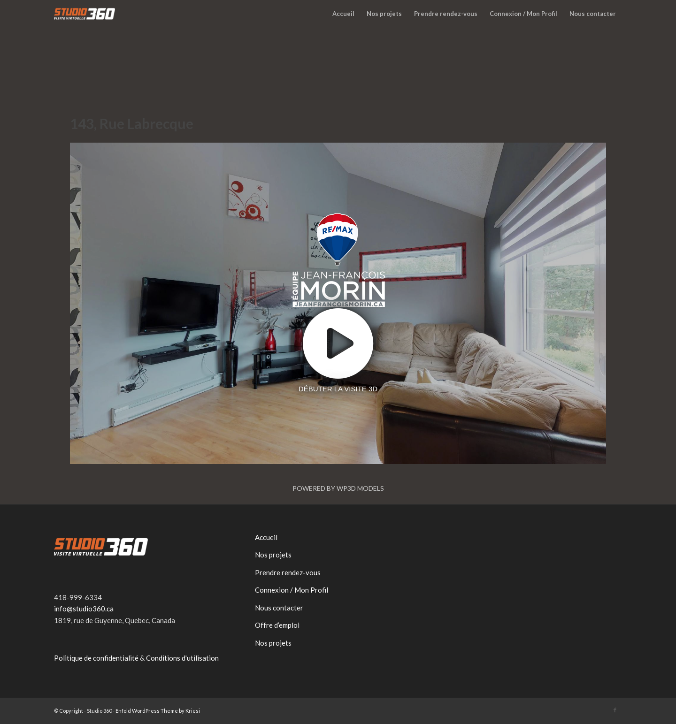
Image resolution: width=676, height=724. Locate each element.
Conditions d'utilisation (182, 658)
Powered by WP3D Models (338, 488)
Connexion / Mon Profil (291, 590)
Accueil (266, 537)
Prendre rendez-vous (288, 572)
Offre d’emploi (277, 625)
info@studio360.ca (84, 608)
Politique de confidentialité (96, 658)
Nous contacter (279, 607)
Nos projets (273, 554)
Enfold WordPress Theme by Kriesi (157, 711)
